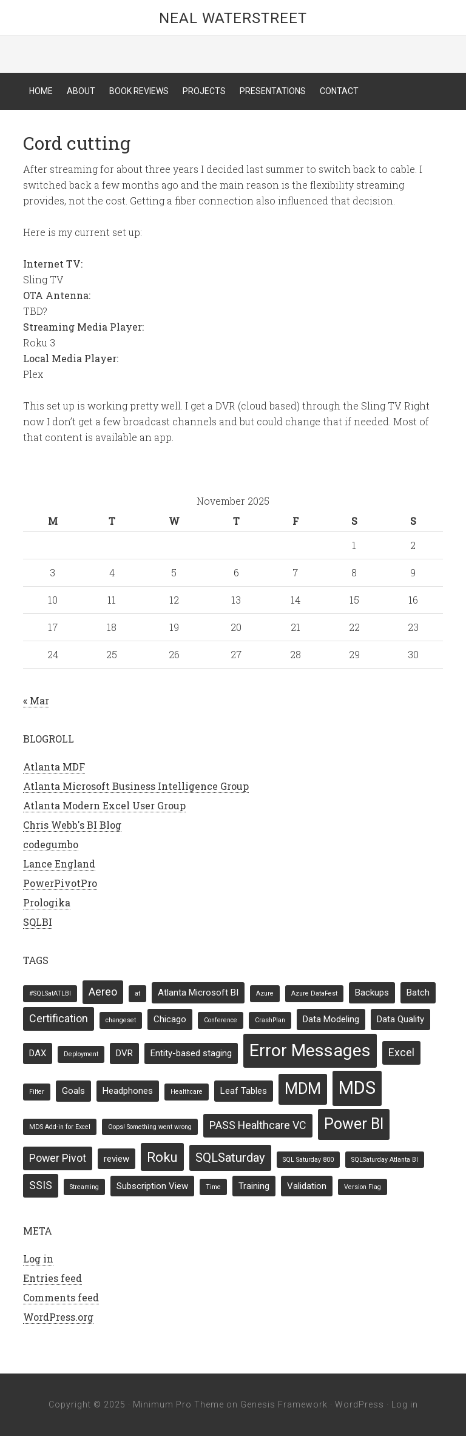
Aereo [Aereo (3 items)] (103, 991)
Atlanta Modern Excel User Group (104, 805)
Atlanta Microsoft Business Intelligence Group (136, 786)
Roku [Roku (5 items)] (162, 1157)
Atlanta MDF (54, 766)
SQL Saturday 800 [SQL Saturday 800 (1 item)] (308, 1160)
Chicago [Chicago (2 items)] (170, 1019)
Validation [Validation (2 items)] (306, 1186)
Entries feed (52, 1278)
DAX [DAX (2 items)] (37, 1053)
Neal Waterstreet (233, 18)
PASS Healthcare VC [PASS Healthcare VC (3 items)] (257, 1125)
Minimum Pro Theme (178, 1404)
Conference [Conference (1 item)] (220, 1020)
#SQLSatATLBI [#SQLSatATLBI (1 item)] (50, 993)
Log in (38, 1258)
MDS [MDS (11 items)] (357, 1087)
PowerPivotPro (60, 883)
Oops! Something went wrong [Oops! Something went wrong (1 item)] (150, 1127)
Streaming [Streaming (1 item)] (84, 1187)
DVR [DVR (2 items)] (124, 1053)
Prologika (46, 902)
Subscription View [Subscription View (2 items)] (152, 1186)
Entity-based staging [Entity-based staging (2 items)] (191, 1053)
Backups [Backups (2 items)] (372, 992)
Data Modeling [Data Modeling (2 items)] (331, 1019)
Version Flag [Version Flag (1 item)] (362, 1187)
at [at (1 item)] (137, 993)
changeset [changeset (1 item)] (121, 1020)
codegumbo (50, 844)
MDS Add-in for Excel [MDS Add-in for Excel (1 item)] (59, 1127)
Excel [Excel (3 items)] (401, 1052)
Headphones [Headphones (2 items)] (128, 1090)
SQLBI (37, 921)
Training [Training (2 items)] (253, 1186)
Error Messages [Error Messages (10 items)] (310, 1050)
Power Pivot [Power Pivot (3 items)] (57, 1157)
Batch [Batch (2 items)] (418, 992)
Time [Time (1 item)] (213, 1187)
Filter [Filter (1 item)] (36, 1092)
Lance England (59, 863)
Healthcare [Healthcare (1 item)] (187, 1092)
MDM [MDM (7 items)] (303, 1088)
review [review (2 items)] (116, 1158)
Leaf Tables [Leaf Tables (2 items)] (243, 1090)
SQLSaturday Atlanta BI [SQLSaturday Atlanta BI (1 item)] (384, 1160)
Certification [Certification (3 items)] (58, 1018)
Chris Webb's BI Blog (72, 824)
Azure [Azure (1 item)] (265, 993)
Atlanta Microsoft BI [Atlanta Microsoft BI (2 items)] (198, 992)
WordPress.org (58, 1316)
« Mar (36, 700)
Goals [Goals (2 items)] (73, 1090)
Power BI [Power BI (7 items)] (353, 1124)
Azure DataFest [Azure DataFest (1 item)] (314, 993)
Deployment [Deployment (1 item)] (81, 1054)
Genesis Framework (284, 1404)
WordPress (359, 1404)
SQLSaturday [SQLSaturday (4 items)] (230, 1157)
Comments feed (61, 1297)
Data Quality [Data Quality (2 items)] (400, 1019)
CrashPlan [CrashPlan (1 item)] (270, 1020)
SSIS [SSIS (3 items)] (40, 1185)
